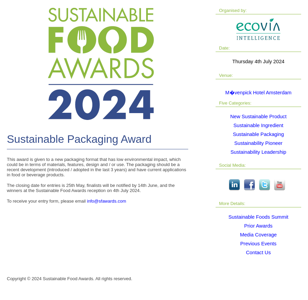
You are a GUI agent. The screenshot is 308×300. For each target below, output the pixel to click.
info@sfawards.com (106, 201)
